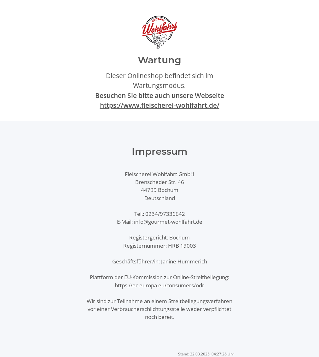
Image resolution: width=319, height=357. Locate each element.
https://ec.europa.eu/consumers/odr (159, 285)
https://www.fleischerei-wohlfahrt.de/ (159, 105)
